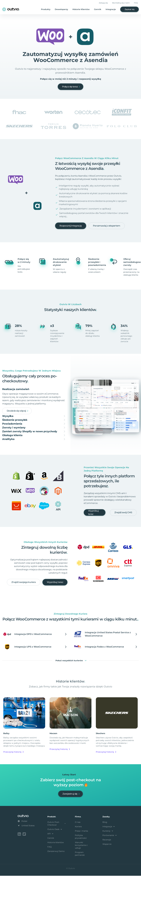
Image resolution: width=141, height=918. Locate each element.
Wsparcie (106, 887)
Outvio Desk (55, 872)
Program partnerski (80, 896)
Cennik (97, 9)
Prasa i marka (81, 873)
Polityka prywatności (81, 879)
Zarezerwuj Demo (56, 894)
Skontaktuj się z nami (121, 3)
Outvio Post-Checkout (56, 866)
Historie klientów (55, 885)
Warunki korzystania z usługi (81, 888)
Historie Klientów (81, 9)
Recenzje (106, 882)
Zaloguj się (103, 3)
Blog (104, 865)
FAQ (136, 3)
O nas (77, 865)
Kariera (78, 869)
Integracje (111, 9)
